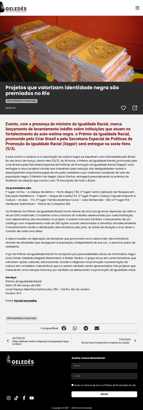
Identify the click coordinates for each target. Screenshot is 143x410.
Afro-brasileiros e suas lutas (21, 100)
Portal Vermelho (25, 301)
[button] (63, 328)
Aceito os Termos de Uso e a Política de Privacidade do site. (105, 385)
